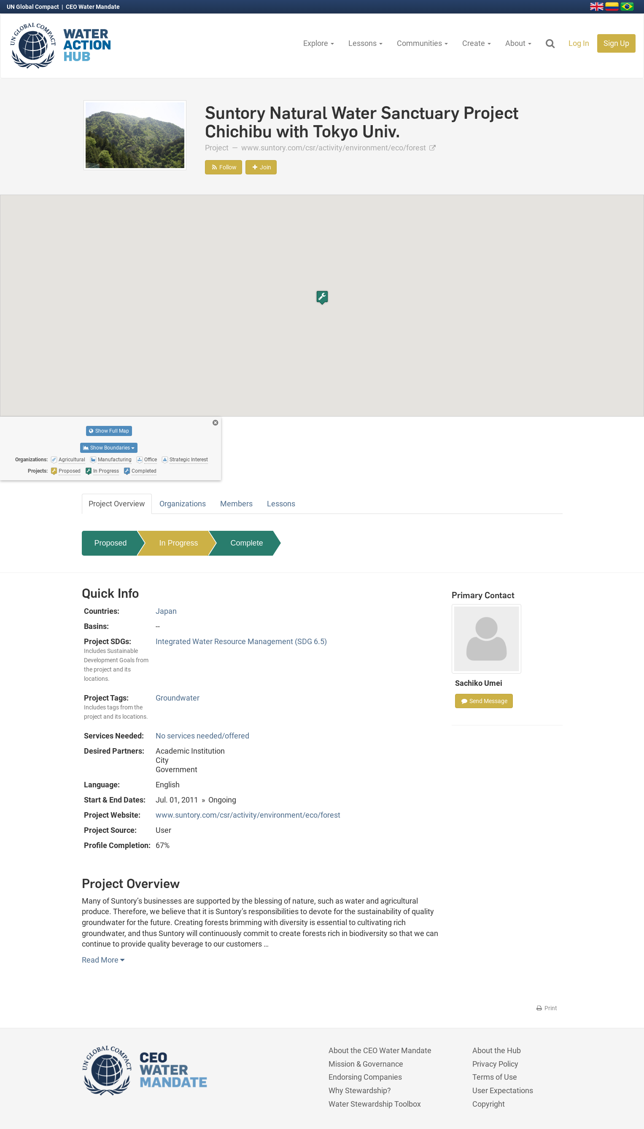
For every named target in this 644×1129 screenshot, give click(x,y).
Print (546, 1008)
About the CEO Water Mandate (380, 1050)
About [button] (518, 43)
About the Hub (496, 1050)
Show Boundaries (109, 448)
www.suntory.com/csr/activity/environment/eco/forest (338, 147)
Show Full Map (109, 431)
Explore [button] (318, 43)
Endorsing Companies (365, 1077)
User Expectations (502, 1090)
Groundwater (177, 697)
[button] (322, 297)
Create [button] (476, 43)
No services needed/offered (202, 735)
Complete (247, 543)
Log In (579, 43)
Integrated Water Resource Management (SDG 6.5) (241, 641)
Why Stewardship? (360, 1090)
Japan (166, 611)
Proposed (110, 543)
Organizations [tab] (182, 503)
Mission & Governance (366, 1063)
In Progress (178, 543)
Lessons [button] (365, 43)
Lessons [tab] (281, 503)
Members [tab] (236, 503)
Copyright (488, 1104)
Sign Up (616, 43)
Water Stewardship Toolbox (375, 1104)
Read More (103, 959)
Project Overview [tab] (117, 503)
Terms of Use (494, 1077)
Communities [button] (422, 43)
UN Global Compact (33, 6)
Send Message (484, 701)
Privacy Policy (495, 1063)
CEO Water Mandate (93, 6)
